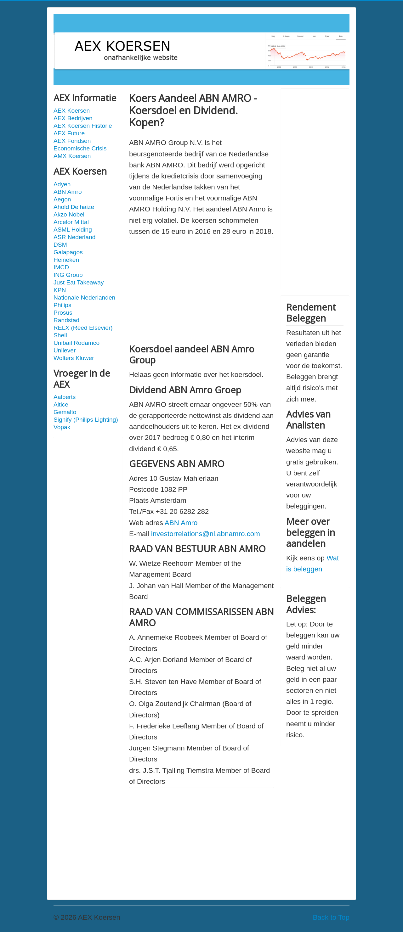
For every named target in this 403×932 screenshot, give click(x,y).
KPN (60, 290)
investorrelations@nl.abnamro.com (205, 534)
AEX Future (69, 133)
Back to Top (331, 917)
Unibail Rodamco (76, 343)
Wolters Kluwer (74, 358)
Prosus (63, 312)
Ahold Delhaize (74, 207)
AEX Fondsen (72, 141)
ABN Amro (68, 191)
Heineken (66, 259)
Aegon (62, 199)
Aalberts (65, 397)
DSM (60, 244)
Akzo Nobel (69, 214)
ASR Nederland (74, 237)
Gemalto (65, 412)
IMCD (61, 267)
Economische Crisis (80, 148)
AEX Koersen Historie (83, 125)
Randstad (66, 320)
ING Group (68, 275)
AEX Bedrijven (73, 118)
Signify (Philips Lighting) (86, 419)
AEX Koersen (72, 110)
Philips (62, 305)
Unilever (65, 350)
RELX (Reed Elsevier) (83, 327)
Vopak (62, 427)
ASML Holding (73, 229)
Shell (60, 335)
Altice (61, 404)
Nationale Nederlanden (84, 297)
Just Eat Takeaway (79, 282)
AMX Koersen (72, 156)
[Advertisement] (88, 537)
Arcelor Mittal (71, 222)
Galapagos (68, 252)
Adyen (62, 184)
